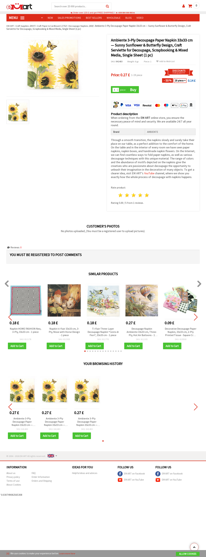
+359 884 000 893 (125, 13)
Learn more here (67, 553)
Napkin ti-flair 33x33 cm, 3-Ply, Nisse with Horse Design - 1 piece (64, 332)
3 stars (134, 195)
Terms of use (13, 481)
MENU (16, 18)
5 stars (147, 195)
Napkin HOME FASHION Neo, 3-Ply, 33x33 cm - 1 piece (25, 330)
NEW (50, 17)
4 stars (140, 195)
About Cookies (13, 485)
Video (139, 17)
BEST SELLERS (94, 17)
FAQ (34, 473)
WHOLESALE (114, 17)
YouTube (149, 174)
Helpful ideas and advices (84, 473)
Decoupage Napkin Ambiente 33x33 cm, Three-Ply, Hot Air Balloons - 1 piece (142, 332)
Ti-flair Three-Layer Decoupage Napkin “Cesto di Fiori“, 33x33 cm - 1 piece (103, 332)
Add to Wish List (165, 61)
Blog (128, 17)
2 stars (127, 195)
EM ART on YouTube (130, 480)
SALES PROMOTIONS (69, 17)
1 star (120, 195)
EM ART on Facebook (131, 474)
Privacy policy (13, 477)
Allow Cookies (187, 554)
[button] (85, 351)
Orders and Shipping (42, 481)
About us (10, 473)
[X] (7, 553)
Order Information (41, 477)
